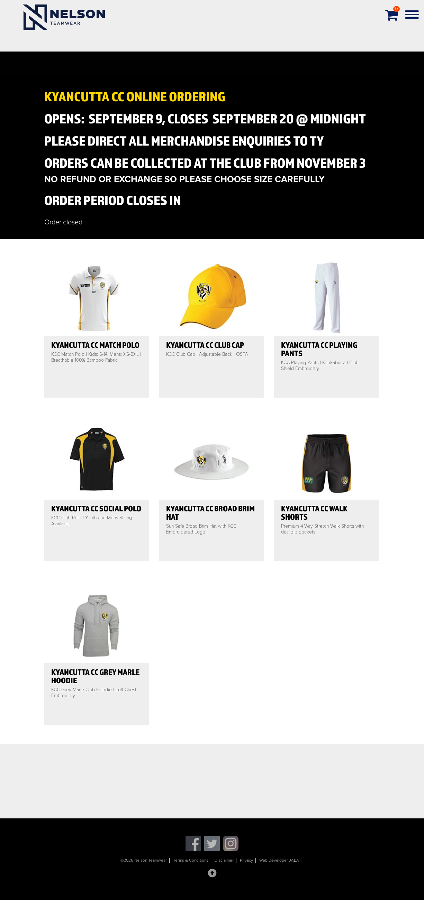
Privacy (246, 860)
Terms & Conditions (190, 860)
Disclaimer (224, 860)
